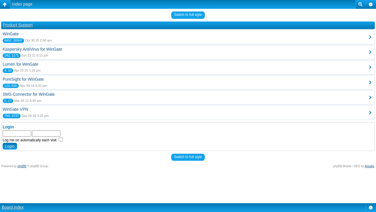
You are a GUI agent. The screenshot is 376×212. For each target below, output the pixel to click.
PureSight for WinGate (23, 79)
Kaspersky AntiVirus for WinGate (32, 49)
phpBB (22, 166)
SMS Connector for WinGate (29, 94)
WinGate (11, 34)
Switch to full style (188, 15)
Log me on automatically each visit (33, 140)
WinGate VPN (15, 109)
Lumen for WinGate (20, 64)
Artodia (369, 166)
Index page (22, 4)
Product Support (18, 25)
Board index (13, 207)
